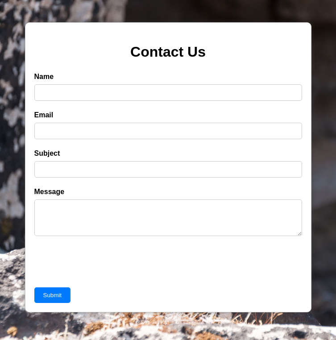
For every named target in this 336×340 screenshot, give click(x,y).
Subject (47, 153)
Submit (52, 300)
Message (49, 191)
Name (44, 76)
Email (44, 115)
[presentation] (102, 270)
